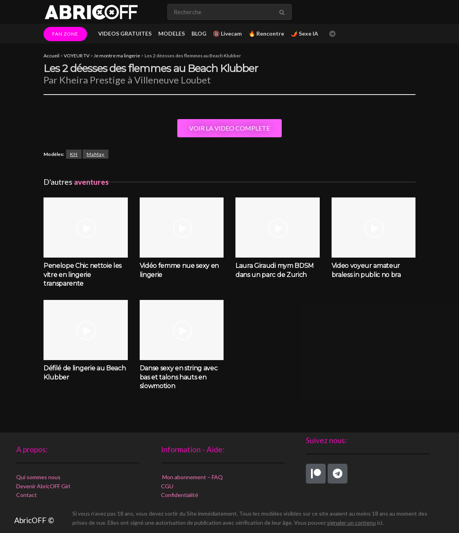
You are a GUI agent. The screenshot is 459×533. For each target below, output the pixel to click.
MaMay (95, 154)
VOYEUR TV (76, 56)
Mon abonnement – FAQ (192, 477)
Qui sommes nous (38, 477)
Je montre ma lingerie (117, 56)
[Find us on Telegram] (332, 34)
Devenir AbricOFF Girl (43, 486)
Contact (26, 494)
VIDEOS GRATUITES (125, 33)
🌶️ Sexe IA (304, 33)
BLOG (199, 33)
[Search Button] (283, 12)
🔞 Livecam (227, 33)
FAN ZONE (65, 34)
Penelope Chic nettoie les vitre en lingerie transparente (82, 274)
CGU (167, 486)
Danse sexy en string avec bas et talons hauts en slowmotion (179, 377)
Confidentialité (179, 494)
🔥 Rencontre (266, 33)
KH (74, 154)
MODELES (171, 33)
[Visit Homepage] (91, 12)
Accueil (51, 56)
